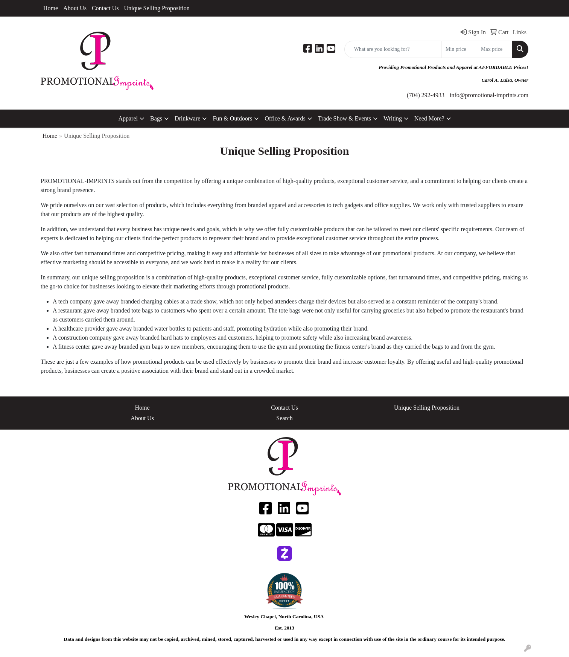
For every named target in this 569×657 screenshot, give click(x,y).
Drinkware (187, 118)
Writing (392, 118)
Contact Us (105, 8)
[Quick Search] (393, 49)
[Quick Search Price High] (495, 49)
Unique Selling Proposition (156, 8)
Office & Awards (285, 118)
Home (50, 8)
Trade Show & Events (344, 118)
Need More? (429, 118)
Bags (156, 118)
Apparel (128, 118)
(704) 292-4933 (425, 95)
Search (284, 418)
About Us (75, 8)
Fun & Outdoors (232, 118)
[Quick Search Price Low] (459, 49)
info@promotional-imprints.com (489, 95)
